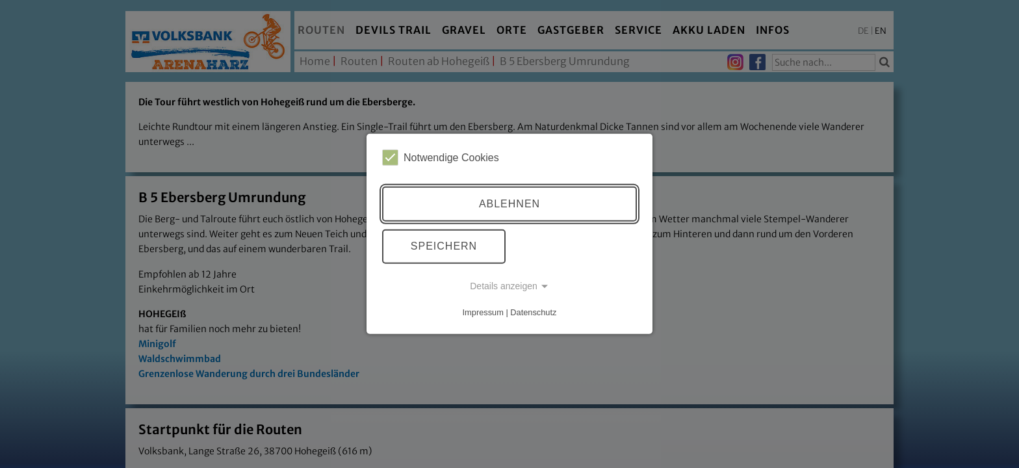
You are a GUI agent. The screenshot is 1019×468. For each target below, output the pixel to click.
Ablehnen (509, 203)
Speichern (444, 246)
